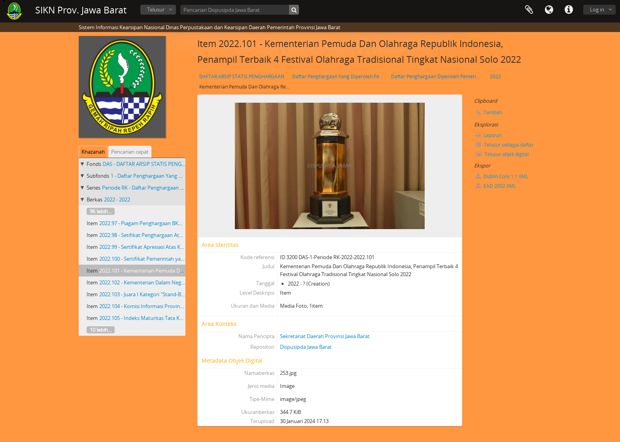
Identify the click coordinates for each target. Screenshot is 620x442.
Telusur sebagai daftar (505, 144)
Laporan (489, 135)
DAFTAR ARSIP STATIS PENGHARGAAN (241, 76)
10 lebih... (101, 329)
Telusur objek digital (502, 154)
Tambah (493, 112)
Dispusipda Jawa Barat (306, 346)
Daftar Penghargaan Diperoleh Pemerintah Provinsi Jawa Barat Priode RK (437, 76)
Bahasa (549, 10)
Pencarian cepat (130, 151)
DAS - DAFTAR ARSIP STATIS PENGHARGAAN (154, 163)
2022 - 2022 (117, 199)
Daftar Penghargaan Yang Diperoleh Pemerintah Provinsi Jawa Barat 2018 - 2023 (338, 76)
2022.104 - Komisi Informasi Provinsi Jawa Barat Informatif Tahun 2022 (181, 306)
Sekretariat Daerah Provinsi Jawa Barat (325, 336)
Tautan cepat (568, 10)
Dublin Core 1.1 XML (502, 176)
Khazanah (93, 151)
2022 (495, 76)
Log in (597, 9)
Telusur (155, 9)
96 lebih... (101, 211)
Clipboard (529, 10)
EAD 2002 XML (496, 185)
